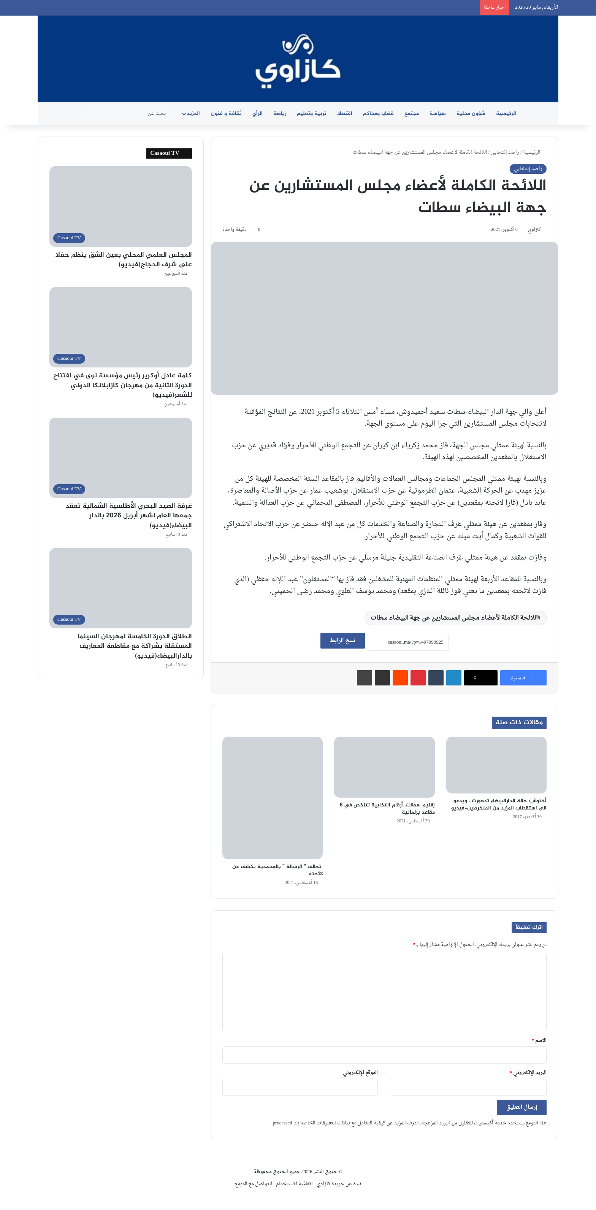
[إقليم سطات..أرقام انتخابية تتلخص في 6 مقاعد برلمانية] (384, 767)
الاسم (539, 1040)
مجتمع (411, 113)
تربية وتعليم (312, 113)
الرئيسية (506, 113)
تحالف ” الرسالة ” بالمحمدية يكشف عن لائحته (277, 870)
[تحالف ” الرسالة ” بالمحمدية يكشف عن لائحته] (272, 798)
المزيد (193, 113)
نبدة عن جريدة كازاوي (339, 1184)
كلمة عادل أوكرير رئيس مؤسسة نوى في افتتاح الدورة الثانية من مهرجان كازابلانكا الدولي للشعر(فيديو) (122, 385)
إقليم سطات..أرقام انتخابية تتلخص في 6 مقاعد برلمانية (387, 809)
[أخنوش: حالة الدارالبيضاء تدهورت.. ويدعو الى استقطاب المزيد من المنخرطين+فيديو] (496, 765)
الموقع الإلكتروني (360, 1073)
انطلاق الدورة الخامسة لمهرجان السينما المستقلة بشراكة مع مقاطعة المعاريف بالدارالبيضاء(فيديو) (135, 646)
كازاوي (534, 230)
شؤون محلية (471, 113)
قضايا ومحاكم (378, 113)
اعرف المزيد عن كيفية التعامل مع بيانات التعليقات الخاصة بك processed (345, 1123)
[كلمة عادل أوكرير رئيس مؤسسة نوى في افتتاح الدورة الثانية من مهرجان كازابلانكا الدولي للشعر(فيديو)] (120, 327)
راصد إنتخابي (505, 152)
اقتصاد (344, 113)
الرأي (257, 113)
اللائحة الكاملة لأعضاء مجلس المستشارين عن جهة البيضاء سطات (454, 618)
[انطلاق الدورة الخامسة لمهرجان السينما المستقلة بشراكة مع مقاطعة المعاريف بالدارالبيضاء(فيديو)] (120, 588)
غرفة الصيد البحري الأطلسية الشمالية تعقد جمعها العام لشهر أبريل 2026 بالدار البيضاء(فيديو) (128, 516)
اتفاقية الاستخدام (294, 1184)
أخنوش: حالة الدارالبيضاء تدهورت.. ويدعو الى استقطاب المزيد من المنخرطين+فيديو (499, 804)
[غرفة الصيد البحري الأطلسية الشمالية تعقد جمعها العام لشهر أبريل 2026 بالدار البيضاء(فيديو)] (120, 458)
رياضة (279, 113)
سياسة (438, 113)
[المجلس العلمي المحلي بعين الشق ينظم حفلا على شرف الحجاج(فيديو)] (120, 206)
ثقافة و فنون (226, 113)
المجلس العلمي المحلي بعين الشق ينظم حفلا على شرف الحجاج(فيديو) (123, 260)
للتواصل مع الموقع (253, 1184)
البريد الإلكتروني (528, 1073)
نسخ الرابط (342, 641)
